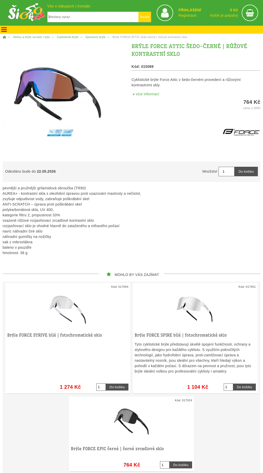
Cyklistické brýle (67, 37)
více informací (147, 94)
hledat (144, 17)
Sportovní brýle (95, 37)
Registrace (187, 15)
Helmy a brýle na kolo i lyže (31, 37)
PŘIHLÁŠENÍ (190, 10)
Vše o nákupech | (62, 6)
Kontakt (83, 6)
